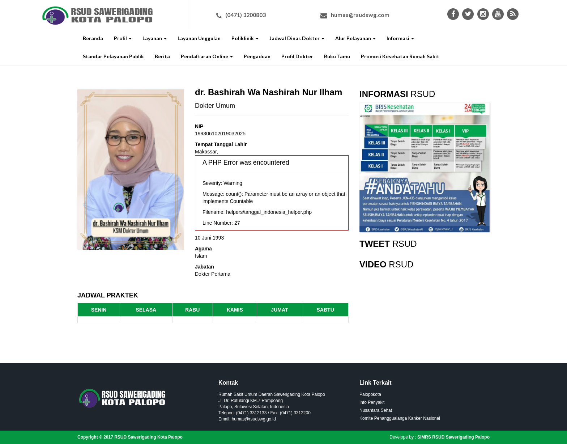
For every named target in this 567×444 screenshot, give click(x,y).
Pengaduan (257, 56)
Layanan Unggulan (199, 38)
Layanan (154, 38)
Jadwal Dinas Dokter (296, 38)
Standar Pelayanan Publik (113, 56)
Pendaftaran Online (207, 56)
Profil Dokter (297, 56)
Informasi (400, 38)
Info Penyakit (371, 402)
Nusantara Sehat (375, 410)
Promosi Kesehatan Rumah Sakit (400, 56)
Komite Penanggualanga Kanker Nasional (399, 418)
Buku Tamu (337, 56)
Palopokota (370, 394)
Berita (162, 56)
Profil (123, 38)
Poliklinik (245, 38)
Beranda (93, 38)
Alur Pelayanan (355, 38)
